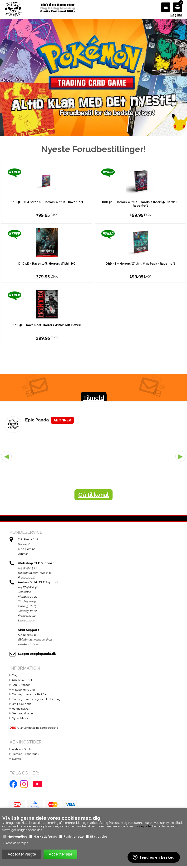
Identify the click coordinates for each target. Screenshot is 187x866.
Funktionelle (74, 836)
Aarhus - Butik (21, 750)
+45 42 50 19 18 (27, 569)
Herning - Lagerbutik (25, 755)
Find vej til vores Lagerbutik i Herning (36, 700)
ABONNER (62, 422)
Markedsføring (45, 836)
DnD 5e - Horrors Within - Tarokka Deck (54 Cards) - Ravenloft (140, 205)
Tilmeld (93, 399)
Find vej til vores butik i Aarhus (32, 695)
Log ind (176, 15)
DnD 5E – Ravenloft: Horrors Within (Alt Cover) (46, 326)
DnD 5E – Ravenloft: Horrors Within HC (46, 265)
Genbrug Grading (23, 715)
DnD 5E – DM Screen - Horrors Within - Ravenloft (46, 203)
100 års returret (22, 681)
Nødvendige (17, 836)
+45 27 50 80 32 (28, 588)
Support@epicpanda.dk (37, 655)
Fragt (15, 676)
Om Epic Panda (21, 705)
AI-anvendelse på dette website (34, 729)
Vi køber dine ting (23, 691)
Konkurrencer (21, 686)
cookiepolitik (143, 826)
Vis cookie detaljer (15, 843)
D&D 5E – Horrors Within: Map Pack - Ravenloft (140, 265)
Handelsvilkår (21, 710)
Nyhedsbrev (20, 719)
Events (16, 760)
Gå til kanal (93, 496)
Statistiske (98, 836)
